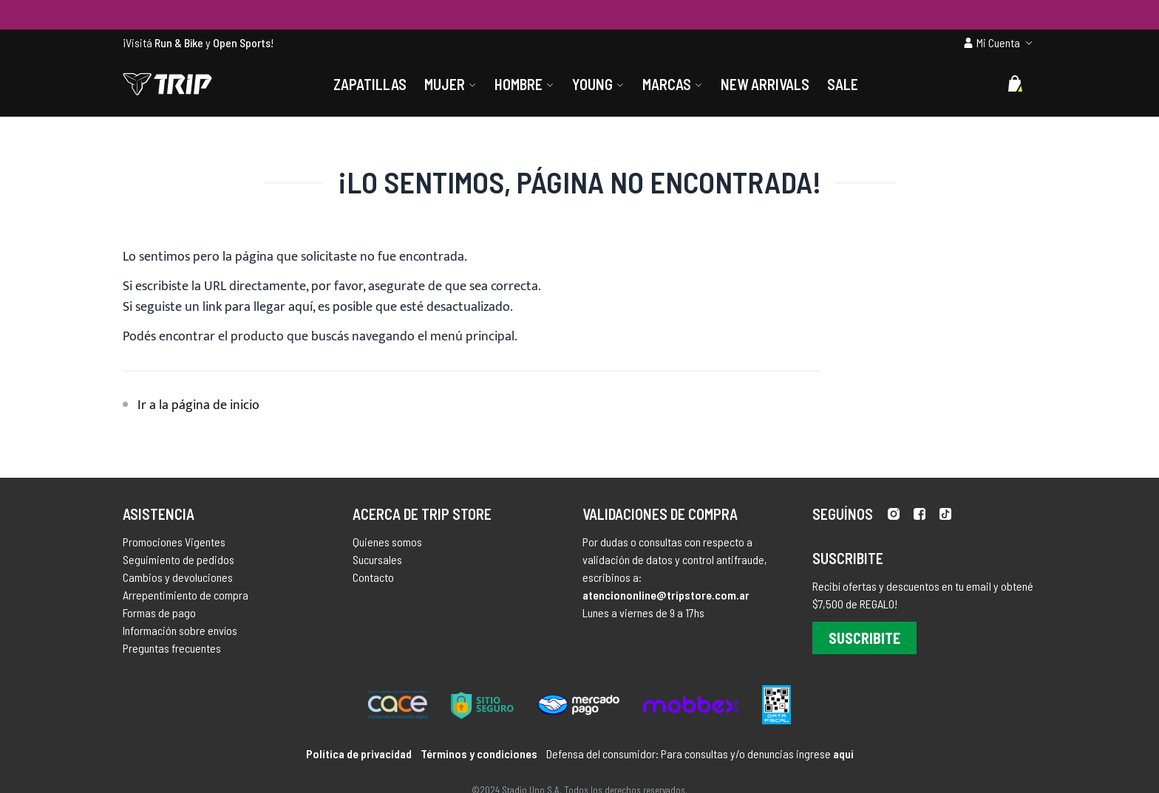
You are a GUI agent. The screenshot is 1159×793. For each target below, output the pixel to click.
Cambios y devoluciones (178, 577)
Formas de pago (159, 612)
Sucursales (377, 559)
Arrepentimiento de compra (185, 595)
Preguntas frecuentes (172, 648)
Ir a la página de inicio (198, 405)
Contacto (373, 577)
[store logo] (167, 84)
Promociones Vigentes (174, 542)
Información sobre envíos (180, 630)
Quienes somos (387, 542)
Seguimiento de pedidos (178, 559)
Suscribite (864, 638)
